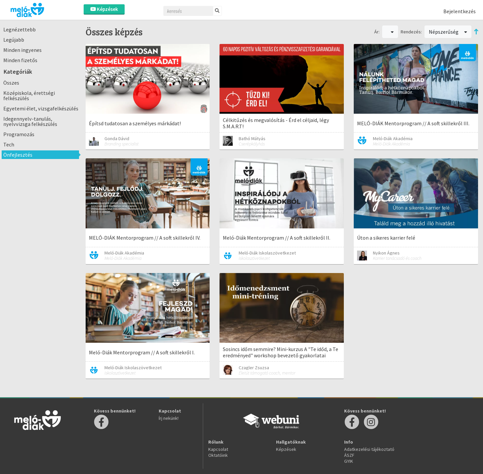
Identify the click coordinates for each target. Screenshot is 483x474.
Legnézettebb (19, 29)
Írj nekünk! (169, 418)
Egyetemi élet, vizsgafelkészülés (40, 108)
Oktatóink (218, 455)
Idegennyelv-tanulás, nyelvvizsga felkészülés (30, 121)
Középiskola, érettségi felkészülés (29, 95)
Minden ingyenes (22, 50)
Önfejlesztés (17, 154)
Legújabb (13, 39)
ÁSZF (349, 455)
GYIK (348, 461)
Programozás (18, 134)
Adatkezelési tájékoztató (369, 449)
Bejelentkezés (459, 11)
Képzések (104, 9)
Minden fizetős (20, 60)
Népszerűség (448, 31)
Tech (8, 144)
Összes (11, 82)
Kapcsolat (218, 449)
